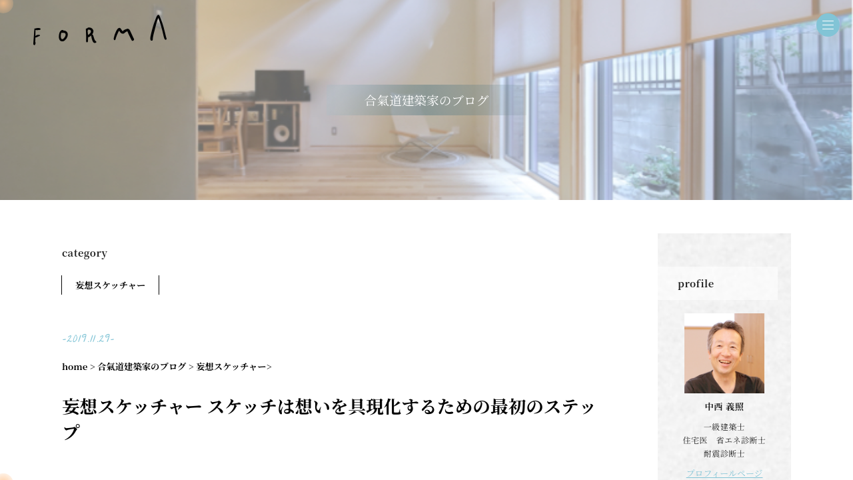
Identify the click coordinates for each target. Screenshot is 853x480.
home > (78, 366)
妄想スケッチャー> (234, 366)
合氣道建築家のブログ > (145, 366)
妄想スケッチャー (110, 285)
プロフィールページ (724, 472)
